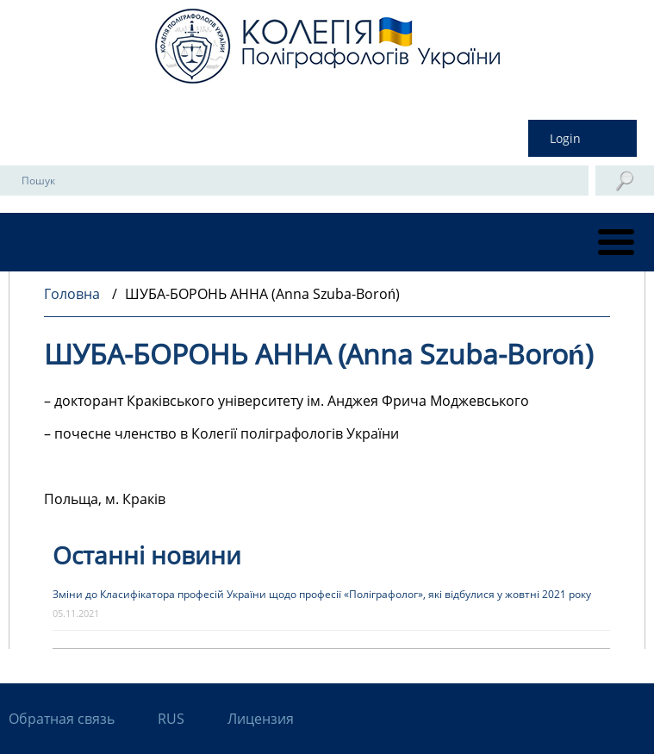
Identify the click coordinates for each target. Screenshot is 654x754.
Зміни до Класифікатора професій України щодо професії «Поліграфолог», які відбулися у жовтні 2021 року (322, 594)
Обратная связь (62, 718)
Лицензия (260, 718)
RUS (171, 718)
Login (565, 138)
